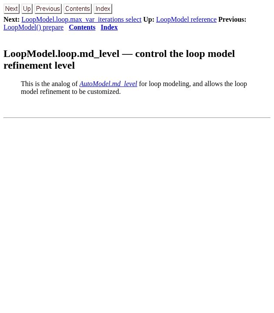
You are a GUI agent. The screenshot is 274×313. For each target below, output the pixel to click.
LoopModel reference (186, 19)
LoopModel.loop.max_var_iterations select (81, 19)
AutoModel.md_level (108, 83)
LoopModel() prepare (33, 27)
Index (109, 27)
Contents (82, 27)
